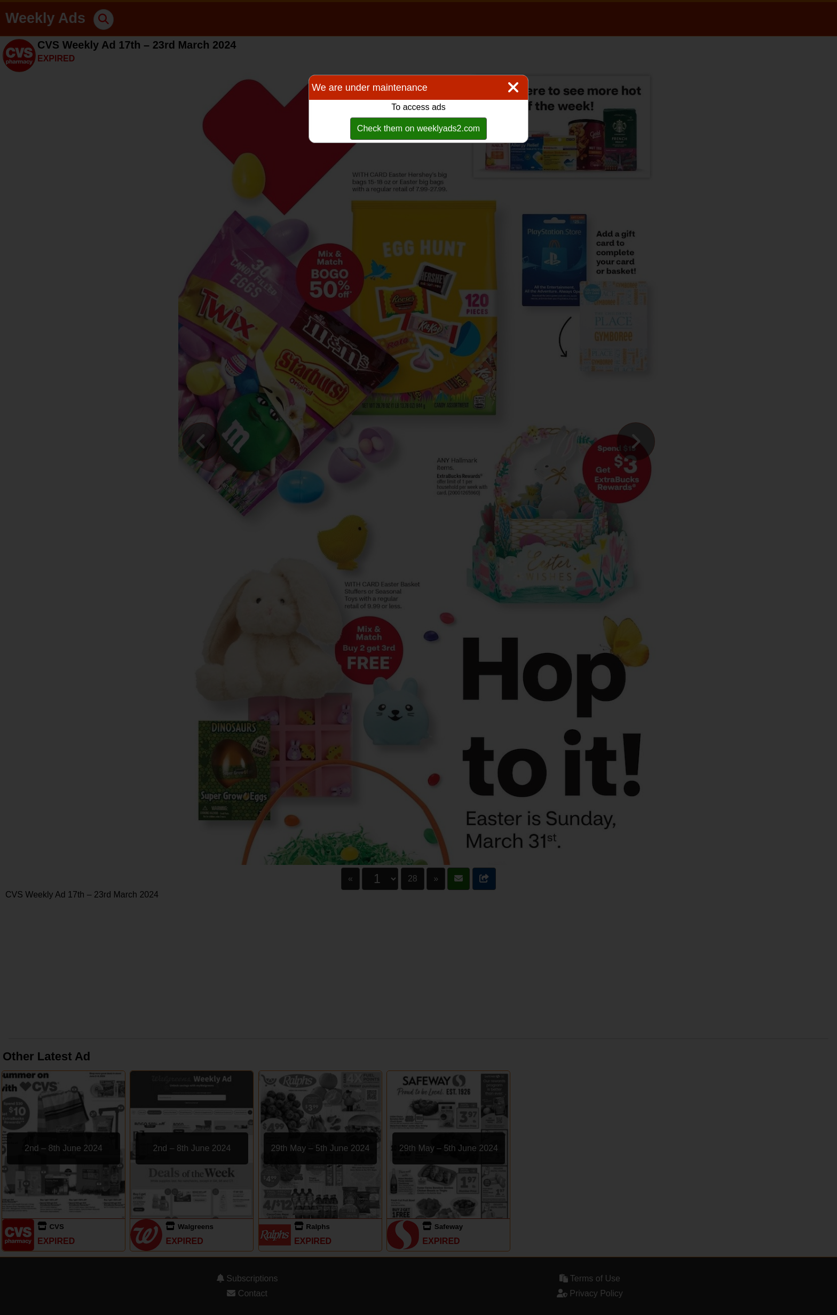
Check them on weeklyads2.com (418, 128)
